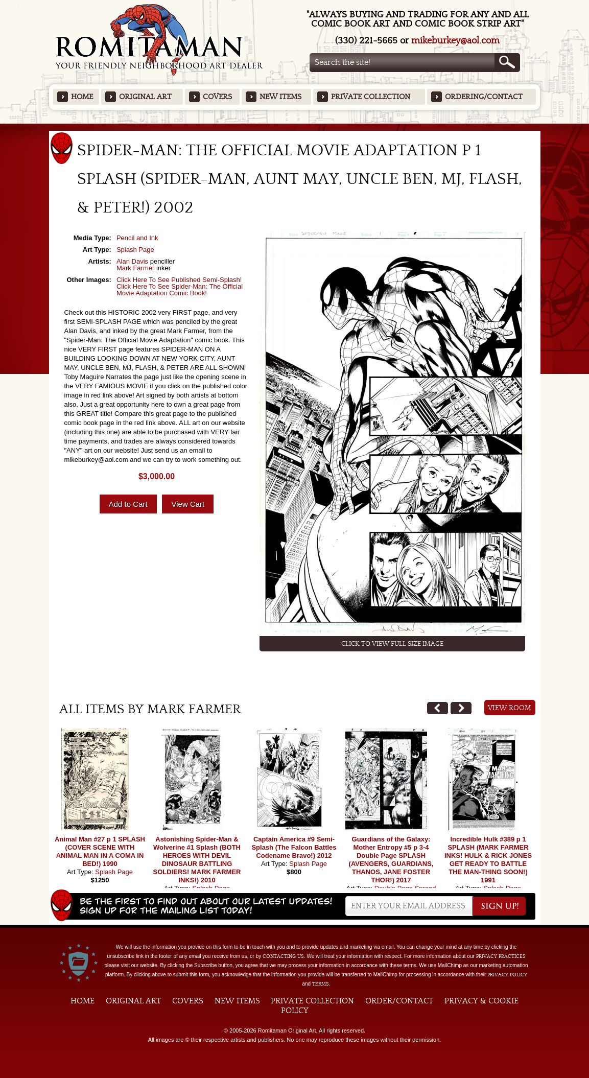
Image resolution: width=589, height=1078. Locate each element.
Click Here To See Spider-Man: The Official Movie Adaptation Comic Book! (179, 290)
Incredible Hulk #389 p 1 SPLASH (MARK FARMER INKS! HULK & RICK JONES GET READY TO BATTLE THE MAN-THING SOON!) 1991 (488, 859)
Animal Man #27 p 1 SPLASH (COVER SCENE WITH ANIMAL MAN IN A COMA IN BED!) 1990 (100, 851)
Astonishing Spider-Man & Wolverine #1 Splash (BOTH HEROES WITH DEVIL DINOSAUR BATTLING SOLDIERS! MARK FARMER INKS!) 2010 (197, 859)
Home (82, 96)
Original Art (145, 96)
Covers (217, 96)
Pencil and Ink (137, 238)
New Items (280, 96)
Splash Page (135, 249)
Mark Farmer (135, 268)
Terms (320, 984)
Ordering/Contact (484, 96)
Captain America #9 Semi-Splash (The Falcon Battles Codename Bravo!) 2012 (293, 847)
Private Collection (370, 96)
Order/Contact (399, 1000)
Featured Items (294, 127)
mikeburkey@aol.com (455, 40)
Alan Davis (132, 261)
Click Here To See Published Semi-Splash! (179, 280)
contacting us (283, 956)
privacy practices (501, 956)
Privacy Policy (507, 975)
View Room (509, 708)
